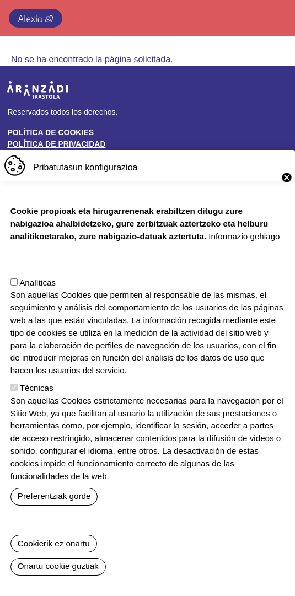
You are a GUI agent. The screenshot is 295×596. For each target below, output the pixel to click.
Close (286, 193)
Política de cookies (50, 132)
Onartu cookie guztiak (58, 582)
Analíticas (37, 298)
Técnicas (36, 403)
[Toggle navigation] (274, 16)
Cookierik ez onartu (54, 558)
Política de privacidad (56, 143)
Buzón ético (33, 155)
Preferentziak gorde (54, 511)
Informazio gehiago (244, 251)
